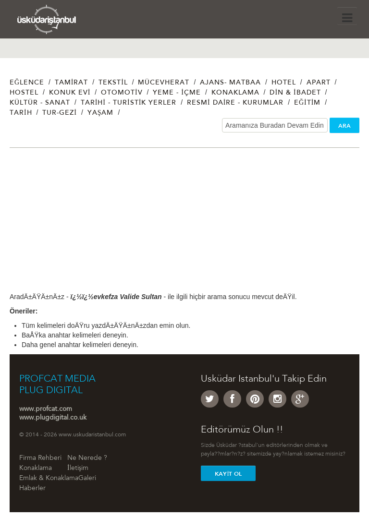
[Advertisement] (184, 224)
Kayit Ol (228, 473)
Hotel (283, 83)
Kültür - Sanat (40, 103)
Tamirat (71, 83)
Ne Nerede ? (87, 458)
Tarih (21, 113)
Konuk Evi (70, 93)
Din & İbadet (295, 93)
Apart (319, 83)
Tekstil (113, 83)
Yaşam (100, 113)
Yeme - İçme (177, 93)
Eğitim (307, 103)
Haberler (32, 488)
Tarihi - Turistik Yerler (129, 103)
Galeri (87, 478)
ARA (344, 125)
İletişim (77, 468)
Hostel (24, 93)
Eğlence (27, 83)
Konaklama (235, 93)
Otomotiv (122, 93)
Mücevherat (163, 83)
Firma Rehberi (40, 458)
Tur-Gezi (59, 113)
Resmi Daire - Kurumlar (235, 103)
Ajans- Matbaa (230, 83)
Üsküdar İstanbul (56, 21)
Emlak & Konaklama (48, 478)
